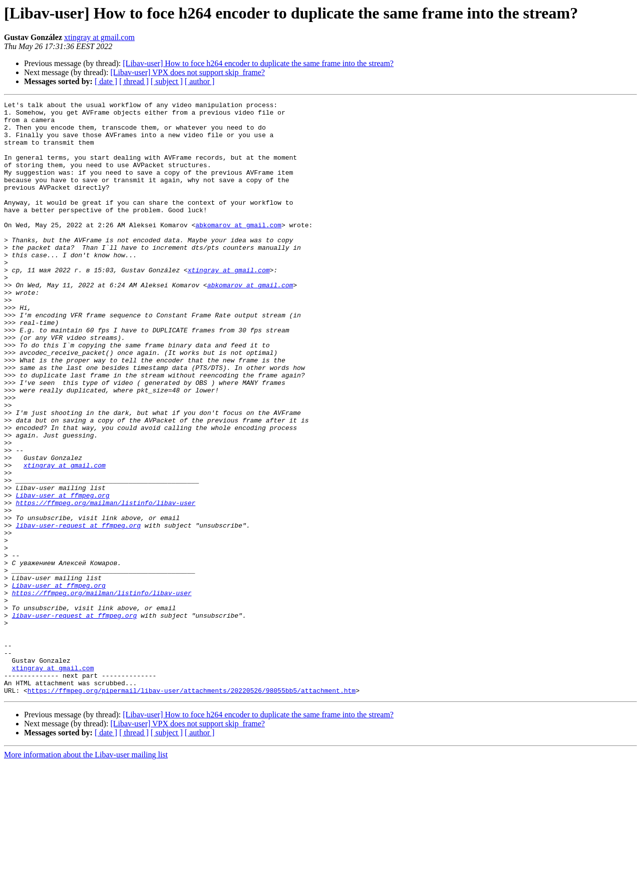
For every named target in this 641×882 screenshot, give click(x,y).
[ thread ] (134, 81)
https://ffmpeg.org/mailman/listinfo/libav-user (105, 583)
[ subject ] (167, 81)
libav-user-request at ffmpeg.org (78, 610)
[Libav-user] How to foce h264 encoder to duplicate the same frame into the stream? (258, 63)
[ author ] (200, 81)
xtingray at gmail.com (99, 37)
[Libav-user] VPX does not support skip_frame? (187, 72)
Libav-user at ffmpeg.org (62, 574)
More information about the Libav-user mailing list (86, 873)
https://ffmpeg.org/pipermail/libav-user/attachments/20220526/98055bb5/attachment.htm (192, 808)
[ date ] (106, 81)
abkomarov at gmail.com (238, 250)
